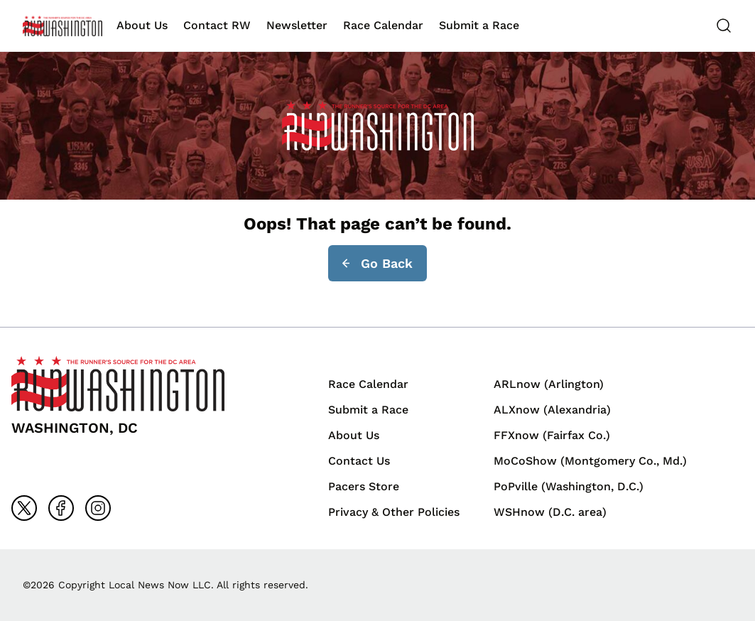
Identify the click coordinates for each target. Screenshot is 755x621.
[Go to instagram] (98, 508)
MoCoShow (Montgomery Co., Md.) (590, 461)
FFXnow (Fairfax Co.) (552, 435)
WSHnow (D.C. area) (550, 512)
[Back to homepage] (62, 26)
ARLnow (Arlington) (549, 384)
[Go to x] (24, 508)
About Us (142, 25)
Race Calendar (383, 25)
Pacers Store (363, 486)
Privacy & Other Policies (394, 512)
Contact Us (359, 461)
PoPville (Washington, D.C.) (568, 486)
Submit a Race (479, 25)
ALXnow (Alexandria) (552, 409)
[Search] (723, 25)
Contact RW (217, 25)
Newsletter (296, 25)
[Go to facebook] (61, 508)
